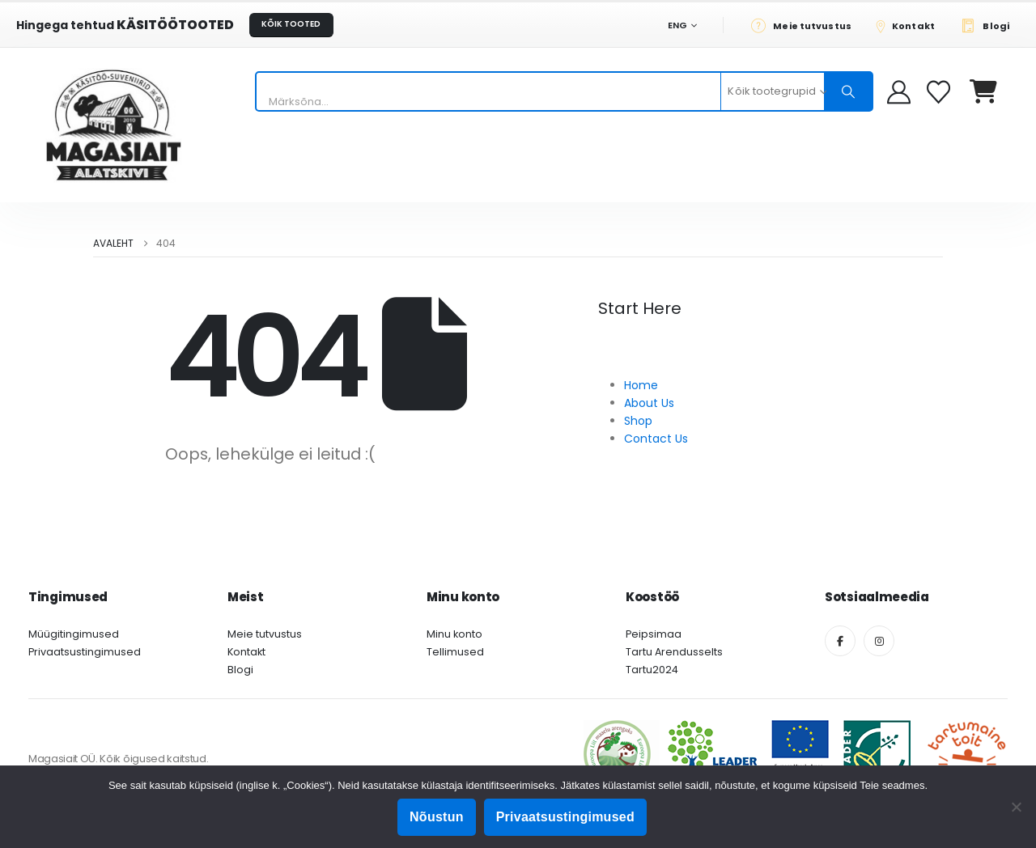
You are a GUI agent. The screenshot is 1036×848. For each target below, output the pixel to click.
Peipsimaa (653, 634)
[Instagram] (879, 640)
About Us (649, 403)
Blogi (240, 669)
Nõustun (437, 817)
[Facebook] (840, 640)
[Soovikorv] (940, 92)
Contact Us (656, 438)
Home (641, 385)
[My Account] (899, 92)
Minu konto (454, 634)
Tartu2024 (652, 669)
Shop (638, 421)
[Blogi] (989, 25)
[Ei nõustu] (1016, 807)
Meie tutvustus (264, 634)
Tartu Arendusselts (674, 652)
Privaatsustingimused (84, 652)
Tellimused (455, 652)
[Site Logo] (113, 125)
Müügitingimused (73, 634)
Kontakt (246, 652)
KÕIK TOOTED (291, 24)
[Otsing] (848, 91)
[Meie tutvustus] (805, 25)
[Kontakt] (910, 25)
